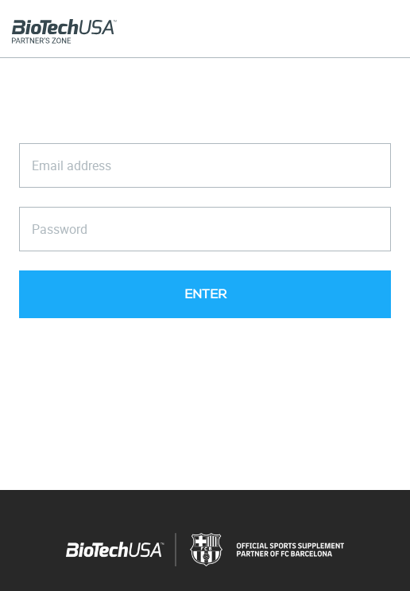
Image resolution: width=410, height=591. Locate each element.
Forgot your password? (205, 345)
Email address (71, 165)
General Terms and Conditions (250, 383)
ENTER (205, 294)
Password (59, 229)
